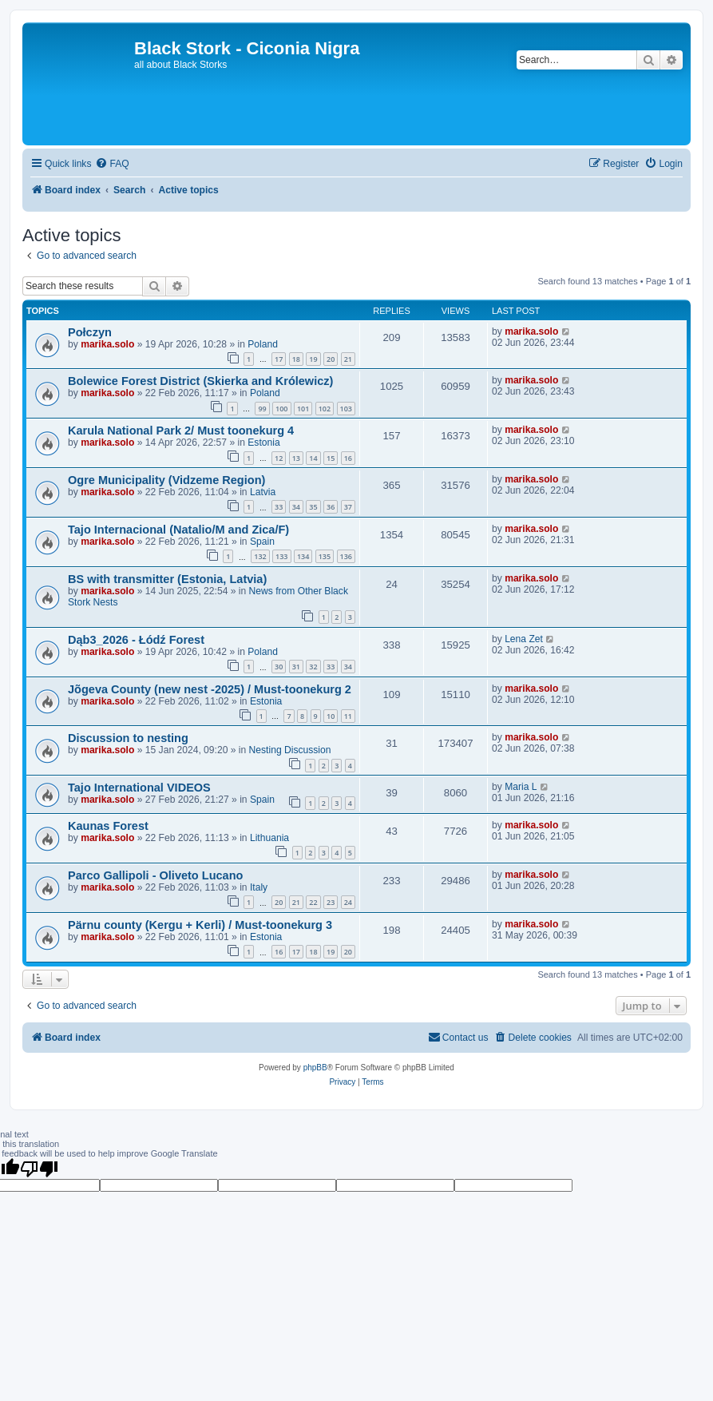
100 (281, 408)
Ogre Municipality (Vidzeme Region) (166, 480)
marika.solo (107, 344)
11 (348, 716)
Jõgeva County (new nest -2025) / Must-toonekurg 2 (209, 689)
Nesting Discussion (290, 750)
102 (325, 408)
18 (296, 359)
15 (331, 458)
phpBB (315, 1067)
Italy (258, 887)
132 (260, 556)
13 (296, 458)
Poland (263, 344)
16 (348, 458)
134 (303, 556)
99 (262, 408)
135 (325, 556)
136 (346, 556)
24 (348, 902)
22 (313, 902)
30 (279, 666)
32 (313, 666)
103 (346, 408)
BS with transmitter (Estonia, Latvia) (167, 579)
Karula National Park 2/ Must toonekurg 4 (181, 430)
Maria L (521, 786)
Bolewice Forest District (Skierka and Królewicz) (200, 381)
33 (279, 507)
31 (296, 666)
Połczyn (90, 332)
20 (331, 359)
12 (279, 458)
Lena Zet (524, 639)
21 (348, 359)
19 (313, 359)
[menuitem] (112, 164)
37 (348, 507)
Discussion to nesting (128, 738)
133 (281, 556)
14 (313, 458)
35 (313, 507)
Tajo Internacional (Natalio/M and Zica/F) (178, 529)
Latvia (262, 492)
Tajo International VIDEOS (139, 787)
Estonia (263, 442)
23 (331, 902)
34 (296, 507)
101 (303, 408)
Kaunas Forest (108, 826)
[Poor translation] (39, 1168)
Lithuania (269, 837)
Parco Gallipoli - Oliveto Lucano (155, 875)
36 (331, 507)
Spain (262, 541)
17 (279, 359)
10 (331, 716)
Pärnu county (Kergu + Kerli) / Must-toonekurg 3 (200, 925)
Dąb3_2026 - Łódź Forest (136, 639)
